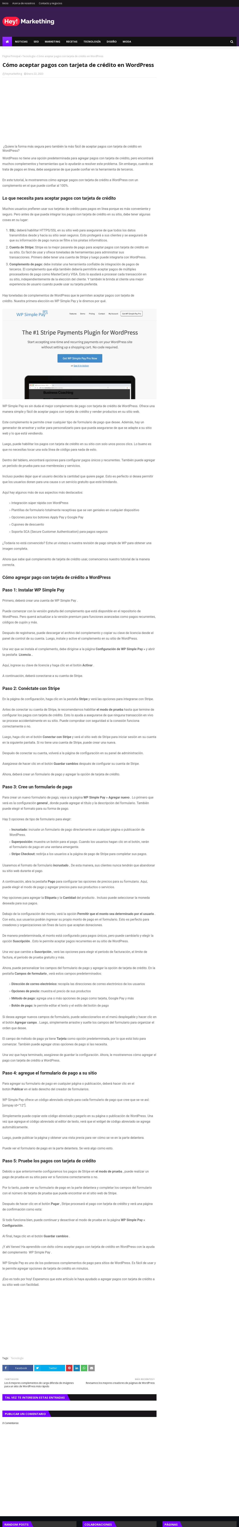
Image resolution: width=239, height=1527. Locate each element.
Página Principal (11, 56)
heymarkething (13, 73)
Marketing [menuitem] (52, 41)
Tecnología (28, 56)
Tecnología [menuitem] (92, 41)
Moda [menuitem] (127, 41)
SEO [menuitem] (36, 41)
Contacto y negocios (50, 3)
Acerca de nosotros (23, 3)
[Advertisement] (79, 110)
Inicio (5, 3)
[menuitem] (7, 41)
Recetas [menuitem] (71, 41)
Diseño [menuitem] (112, 41)
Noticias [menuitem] (21, 41)
